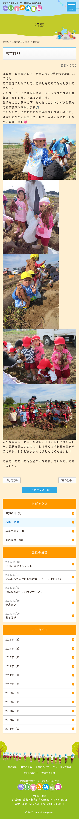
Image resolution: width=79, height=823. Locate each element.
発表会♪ (39, 602)
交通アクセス (48, 773)
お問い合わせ (31, 773)
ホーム (7, 42)
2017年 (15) (39, 711)
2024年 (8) (39, 648)
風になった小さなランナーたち (39, 589)
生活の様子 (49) (39, 531)
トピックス (18, 42)
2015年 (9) (39, 729)
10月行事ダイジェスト (39, 563)
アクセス (60, 799)
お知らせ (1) (39, 513)
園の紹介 (12, 767)
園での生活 (26, 767)
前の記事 (67, 480)
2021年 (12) (39, 675)
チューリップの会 (62, 767)
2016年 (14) (39, 720)
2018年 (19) (39, 702)
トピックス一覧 (39, 490)
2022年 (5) (39, 666)
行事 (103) (39, 522)
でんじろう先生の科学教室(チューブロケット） (39, 576)
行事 (28, 42)
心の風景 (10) (39, 540)
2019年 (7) (39, 693)
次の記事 (11, 480)
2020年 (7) (39, 684)
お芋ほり (39, 615)
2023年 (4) (39, 657)
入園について (42, 767)
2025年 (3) (39, 639)
